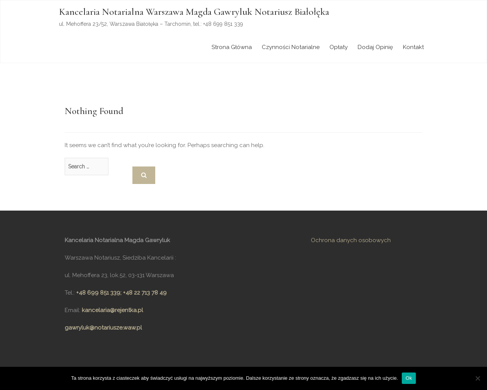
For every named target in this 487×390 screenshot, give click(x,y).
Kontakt (413, 47)
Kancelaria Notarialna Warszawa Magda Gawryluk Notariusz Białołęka (194, 11)
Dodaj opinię (375, 47)
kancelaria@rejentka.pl (112, 310)
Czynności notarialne (291, 47)
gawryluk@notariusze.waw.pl (103, 327)
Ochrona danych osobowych (351, 240)
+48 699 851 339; (99, 292)
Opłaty (338, 47)
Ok (409, 378)
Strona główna (232, 47)
